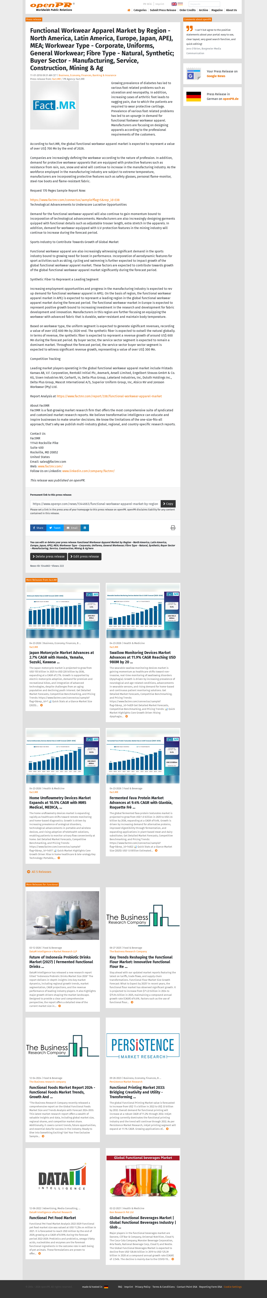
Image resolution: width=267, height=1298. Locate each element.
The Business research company (47, 1081)
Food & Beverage (132, 788)
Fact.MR (56, 79)
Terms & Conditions (163, 1286)
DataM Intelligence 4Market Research (50, 1212)
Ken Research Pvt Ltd (122, 1212)
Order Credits (188, 10)
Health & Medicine (134, 643)
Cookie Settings (233, 1286)
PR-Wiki (147, 4)
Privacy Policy (142, 1286)
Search (228, 4)
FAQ (120, 1286)
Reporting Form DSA (210, 1286)
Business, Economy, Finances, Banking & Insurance (87, 75)
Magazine (217, 10)
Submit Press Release (163, 10)
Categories (140, 10)
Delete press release (49, 556)
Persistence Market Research (126, 1081)
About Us (231, 10)
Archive (203, 10)
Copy (168, 504)
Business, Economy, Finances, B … (62, 643)
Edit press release (84, 556)
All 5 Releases (38, 872)
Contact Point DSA (187, 1286)
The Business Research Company (128, 951)
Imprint (159, 4)
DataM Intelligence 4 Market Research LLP (53, 951)
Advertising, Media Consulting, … (61, 1208)
